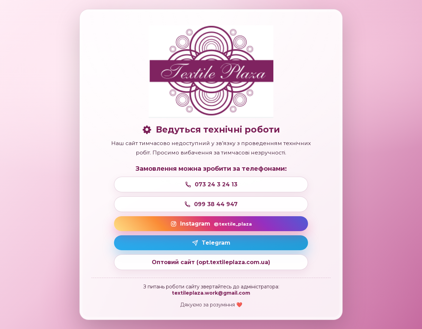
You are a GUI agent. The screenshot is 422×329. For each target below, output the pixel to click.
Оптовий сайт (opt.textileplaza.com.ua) (211, 262)
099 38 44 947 (211, 204)
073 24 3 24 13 (211, 184)
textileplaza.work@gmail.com (211, 293)
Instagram (211, 223)
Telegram (211, 242)
